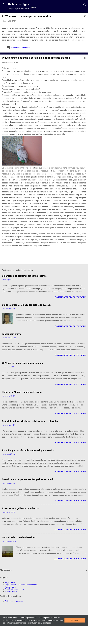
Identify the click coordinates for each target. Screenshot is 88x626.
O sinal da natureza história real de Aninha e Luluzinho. (30, 429)
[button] (52, 623)
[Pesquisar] (84, 5)
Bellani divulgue (18, 4)
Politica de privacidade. (14, 610)
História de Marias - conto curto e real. (22, 400)
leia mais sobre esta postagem (70, 306)
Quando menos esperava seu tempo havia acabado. (28, 488)
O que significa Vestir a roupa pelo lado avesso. (26, 313)
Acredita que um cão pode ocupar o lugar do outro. (28, 458)
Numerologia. (68, 15)
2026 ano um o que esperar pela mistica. (27, 24)
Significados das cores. (14, 598)
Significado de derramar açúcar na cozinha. (24, 284)
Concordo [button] (74, 620)
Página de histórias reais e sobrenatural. (35, 15)
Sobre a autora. (11, 600)
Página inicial (10, 591)
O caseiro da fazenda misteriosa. (19, 546)
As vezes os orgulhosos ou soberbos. (21, 517)
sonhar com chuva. (11, 342)
